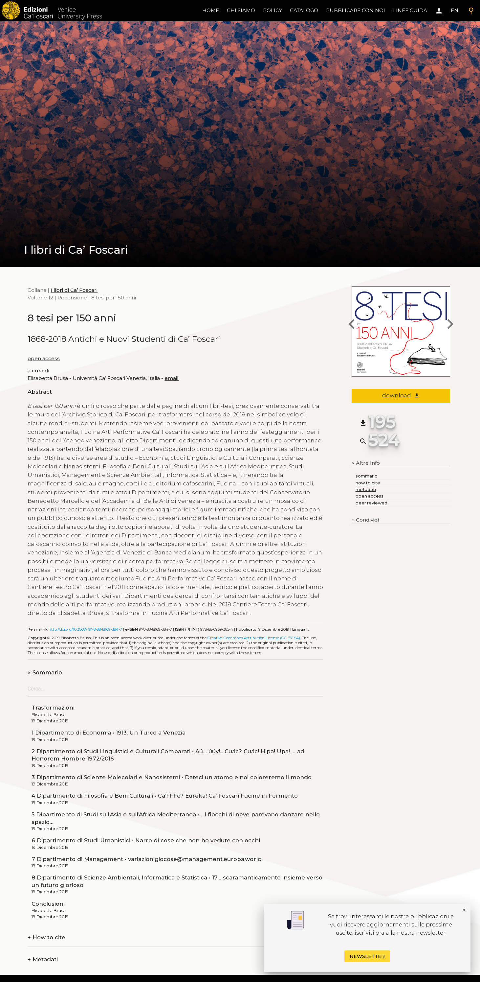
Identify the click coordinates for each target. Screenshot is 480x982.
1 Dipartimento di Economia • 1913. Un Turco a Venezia (108, 732)
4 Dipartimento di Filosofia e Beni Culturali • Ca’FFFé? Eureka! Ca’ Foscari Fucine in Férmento (165, 795)
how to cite (368, 482)
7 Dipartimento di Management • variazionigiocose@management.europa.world (147, 859)
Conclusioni (48, 903)
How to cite (46, 937)
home (210, 10)
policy (272, 10)
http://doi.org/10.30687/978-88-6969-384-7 (85, 629)
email (171, 378)
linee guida (410, 10)
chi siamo (241, 10)
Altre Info (366, 463)
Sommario (45, 672)
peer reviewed (371, 503)
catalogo (304, 10)
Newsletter (367, 956)
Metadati (43, 959)
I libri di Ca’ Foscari (74, 290)
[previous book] (351, 325)
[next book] (450, 325)
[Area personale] (439, 11)
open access (44, 358)
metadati (366, 489)
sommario (367, 476)
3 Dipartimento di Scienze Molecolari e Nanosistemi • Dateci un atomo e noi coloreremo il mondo (172, 777)
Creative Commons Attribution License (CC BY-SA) (253, 638)
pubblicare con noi (355, 10)
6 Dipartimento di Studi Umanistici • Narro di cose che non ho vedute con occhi (146, 840)
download (400, 395)
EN (454, 10)
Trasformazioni (53, 707)
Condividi (365, 520)
